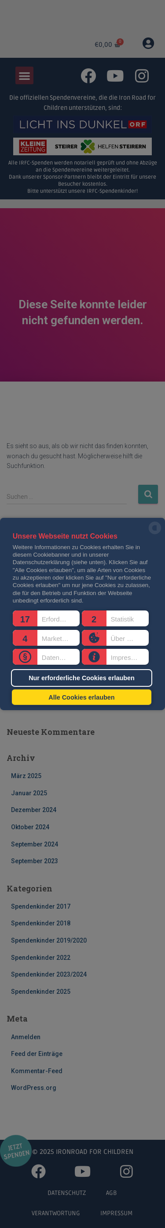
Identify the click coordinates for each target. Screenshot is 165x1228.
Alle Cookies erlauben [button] (81, 696)
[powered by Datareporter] (155, 533)
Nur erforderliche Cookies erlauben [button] (82, 677)
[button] (46, 618)
